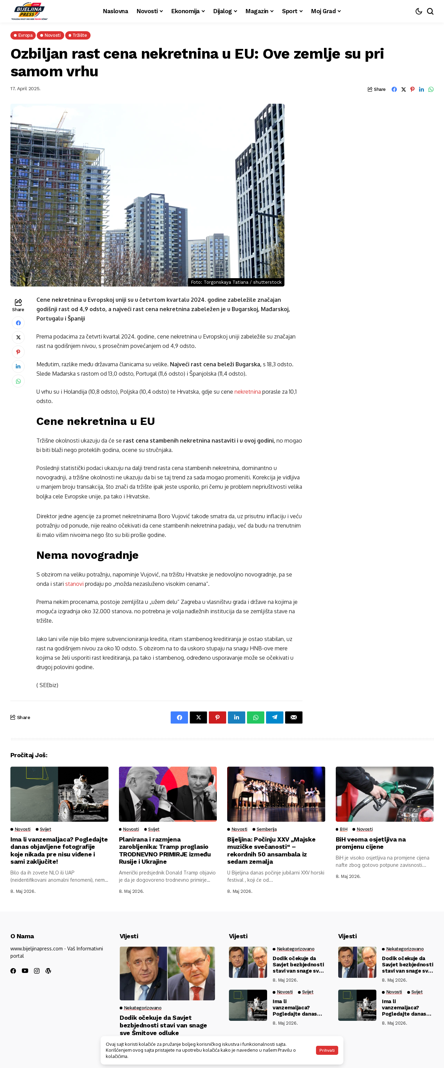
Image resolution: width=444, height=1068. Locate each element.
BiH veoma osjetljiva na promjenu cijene (371, 843)
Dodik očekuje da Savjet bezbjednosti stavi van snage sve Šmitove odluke (163, 1025)
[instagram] (37, 971)
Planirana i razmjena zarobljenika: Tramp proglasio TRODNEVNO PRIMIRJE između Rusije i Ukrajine (165, 850)
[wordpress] (48, 971)
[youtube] (25, 971)
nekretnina (247, 391)
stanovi (75, 583)
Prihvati (327, 1050)
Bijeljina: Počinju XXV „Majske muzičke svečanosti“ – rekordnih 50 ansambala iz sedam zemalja (271, 850)
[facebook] (13, 971)
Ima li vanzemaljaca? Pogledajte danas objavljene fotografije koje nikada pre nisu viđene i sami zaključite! (59, 850)
